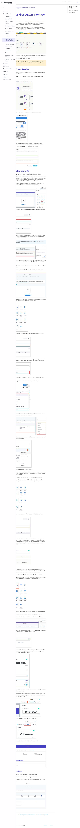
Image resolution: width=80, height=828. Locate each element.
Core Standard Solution (9, 26)
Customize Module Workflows (8, 22)
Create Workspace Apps (8, 51)
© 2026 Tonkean (21, 825)
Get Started (5, 11)
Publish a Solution (8, 29)
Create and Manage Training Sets (8, 56)
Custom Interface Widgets (9, 47)
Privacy (64, 825)
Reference (5, 74)
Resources (5, 71)
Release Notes (6, 76)
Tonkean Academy (7, 79)
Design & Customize (7, 13)
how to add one (23, 23)
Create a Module (8, 19)
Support (58, 825)
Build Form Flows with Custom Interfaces (10, 44)
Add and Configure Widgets (73, 10)
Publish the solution (27, 777)
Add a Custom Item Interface (10, 36)
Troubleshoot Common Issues (9, 60)
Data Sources (6, 66)
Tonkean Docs (22, 7)
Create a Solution (8, 16)
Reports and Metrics (7, 69)
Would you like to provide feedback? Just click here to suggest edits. (46, 814)
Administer (5, 63)
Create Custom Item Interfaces (8, 32)
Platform (70, 2)
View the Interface (72, 12)
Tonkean (64, 2)
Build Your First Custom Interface (9, 40)
